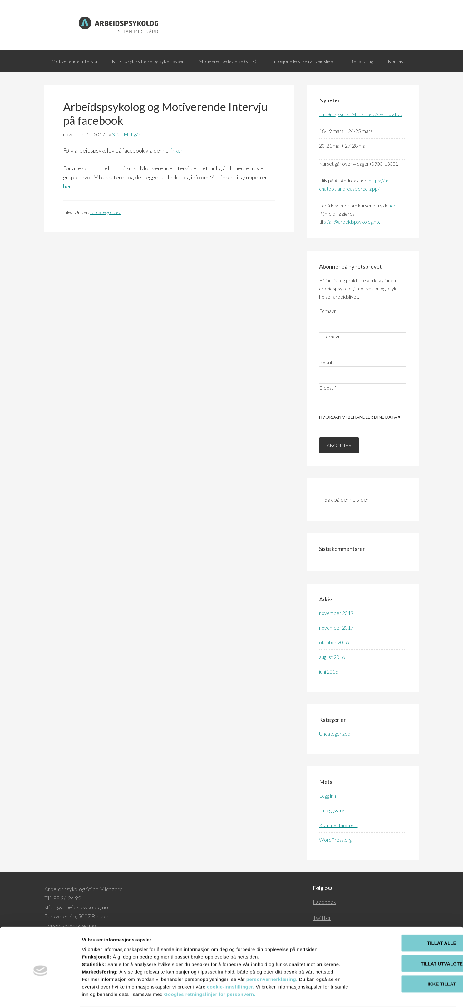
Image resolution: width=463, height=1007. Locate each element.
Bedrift (326, 387)
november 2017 (336, 653)
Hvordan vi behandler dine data (360, 442)
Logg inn (327, 821)
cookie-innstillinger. (230, 962)
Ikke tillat (411, 959)
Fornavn (328, 336)
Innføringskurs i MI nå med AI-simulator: (360, 139)
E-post (328, 413)
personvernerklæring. (272, 954)
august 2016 (332, 682)
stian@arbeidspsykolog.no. (352, 247)
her (67, 211)
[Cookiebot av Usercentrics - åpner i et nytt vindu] (40, 995)
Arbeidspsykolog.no (231, 25)
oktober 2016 (334, 667)
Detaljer (332, 994)
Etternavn (330, 361)
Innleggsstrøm (334, 835)
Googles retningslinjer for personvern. (209, 969)
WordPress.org (335, 865)
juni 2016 (328, 697)
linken (177, 175)
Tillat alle (410, 918)
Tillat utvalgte (411, 938)
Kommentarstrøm (338, 850)
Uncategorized (105, 237)
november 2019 (336, 638)
